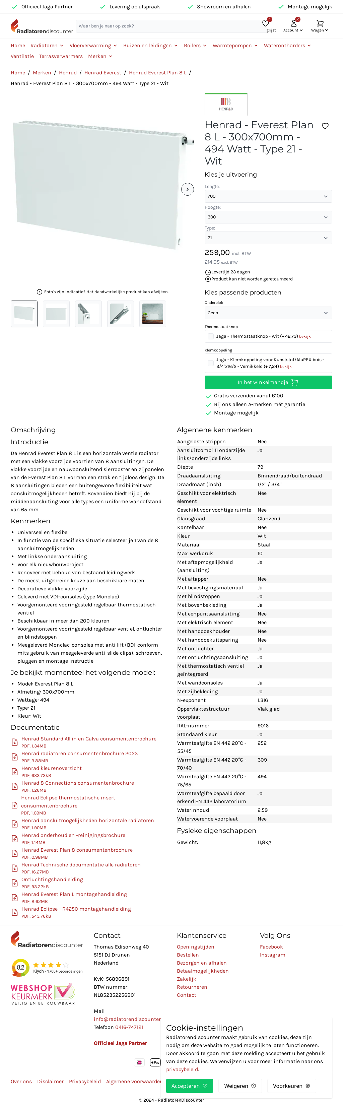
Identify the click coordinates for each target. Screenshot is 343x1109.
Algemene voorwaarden (134, 1081)
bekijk (305, 336)
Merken (42, 72)
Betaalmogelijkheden (203, 971)
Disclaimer (50, 1081)
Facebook (271, 946)
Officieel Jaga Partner (47, 6)
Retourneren (192, 987)
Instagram (272, 955)
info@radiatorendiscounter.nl (130, 1019)
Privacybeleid (85, 1081)
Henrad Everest (102, 72)
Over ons (21, 1081)
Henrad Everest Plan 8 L (157, 72)
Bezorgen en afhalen (202, 963)
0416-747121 (129, 1027)
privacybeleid (182, 1069)
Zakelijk (186, 979)
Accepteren (190, 1086)
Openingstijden (195, 946)
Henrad (68, 72)
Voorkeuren (292, 1086)
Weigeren (240, 1086)
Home (18, 45)
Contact (186, 995)
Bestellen (188, 955)
